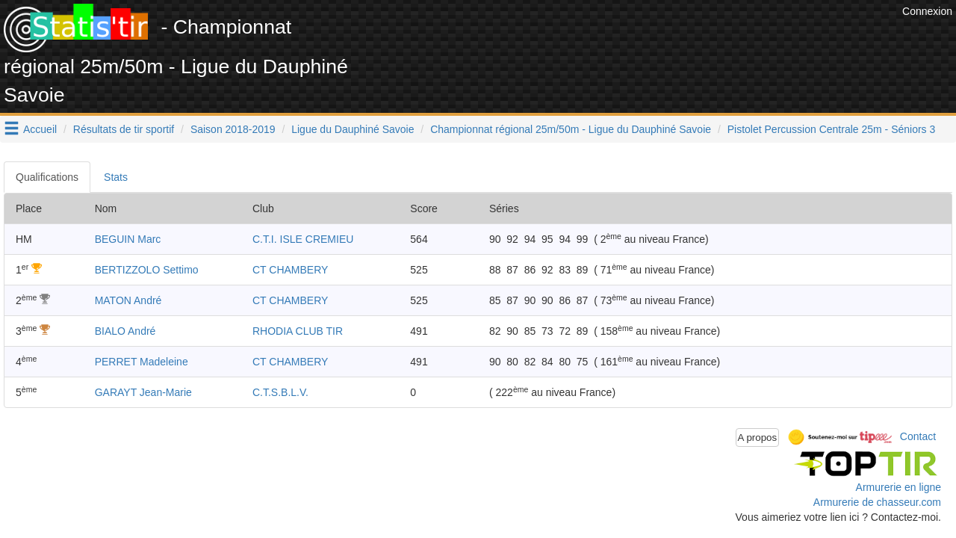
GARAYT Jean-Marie (143, 392)
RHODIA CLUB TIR (297, 331)
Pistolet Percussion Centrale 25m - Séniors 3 (831, 129)
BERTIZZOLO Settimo (147, 270)
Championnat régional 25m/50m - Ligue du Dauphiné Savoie (570, 129)
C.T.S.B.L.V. (280, 392)
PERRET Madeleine (141, 362)
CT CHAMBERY (290, 270)
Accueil (40, 129)
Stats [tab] (116, 177)
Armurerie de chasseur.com (877, 502)
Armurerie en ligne (898, 487)
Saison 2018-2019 (233, 129)
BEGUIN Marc (128, 239)
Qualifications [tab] (47, 177)
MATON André (128, 300)
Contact (918, 436)
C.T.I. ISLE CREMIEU (302, 239)
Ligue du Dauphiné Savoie (352, 129)
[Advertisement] (626, 37)
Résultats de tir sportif (123, 129)
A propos (757, 437)
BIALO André (125, 331)
